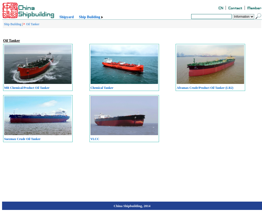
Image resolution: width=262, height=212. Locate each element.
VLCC (95, 139)
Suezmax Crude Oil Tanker (22, 139)
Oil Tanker (32, 24)
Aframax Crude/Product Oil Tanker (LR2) (205, 88)
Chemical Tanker (102, 88)
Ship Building (89, 17)
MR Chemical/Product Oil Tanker (27, 88)
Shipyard (66, 17)
